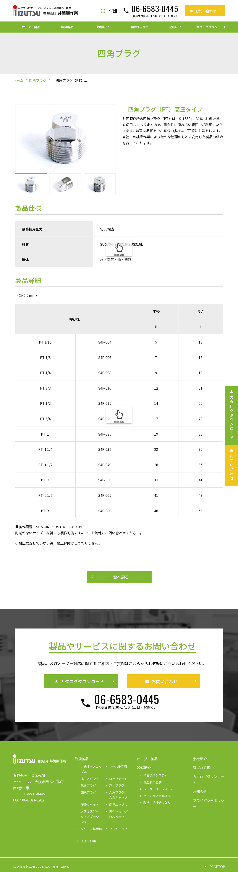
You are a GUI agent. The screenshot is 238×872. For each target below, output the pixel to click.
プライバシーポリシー (208, 803)
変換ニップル (116, 804)
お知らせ (200, 791)
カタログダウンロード (211, 27)
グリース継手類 (89, 829)
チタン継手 (86, 841)
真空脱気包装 (150, 782)
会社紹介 (175, 27)
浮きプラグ (114, 785)
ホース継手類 (116, 766)
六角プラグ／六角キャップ (116, 795)
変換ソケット (87, 804)
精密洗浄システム (153, 775)
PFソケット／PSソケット (116, 814)
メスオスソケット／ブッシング (87, 816)
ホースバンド (87, 779)
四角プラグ (37, 80)
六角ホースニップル (89, 769)
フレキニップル (116, 831)
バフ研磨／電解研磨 (155, 796)
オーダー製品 (31, 27)
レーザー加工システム (156, 789)
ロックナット (116, 779)
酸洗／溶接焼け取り (155, 802)
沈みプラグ (86, 785)
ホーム (18, 80)
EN (115, 10)
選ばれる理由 (139, 27)
